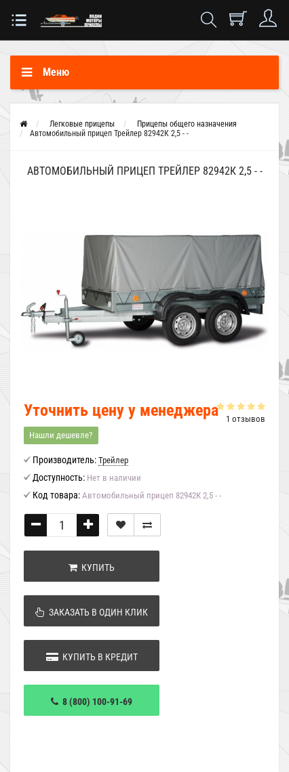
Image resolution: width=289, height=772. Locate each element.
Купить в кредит (92, 656)
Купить (92, 567)
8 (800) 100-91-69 (91, 701)
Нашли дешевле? (60, 435)
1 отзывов (245, 419)
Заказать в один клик (91, 612)
